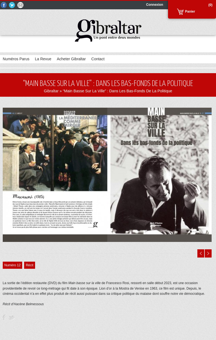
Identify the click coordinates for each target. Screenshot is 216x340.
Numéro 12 (12, 265)
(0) (210, 5)
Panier (190, 11)
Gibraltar (51, 91)
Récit (29, 265)
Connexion (154, 5)
